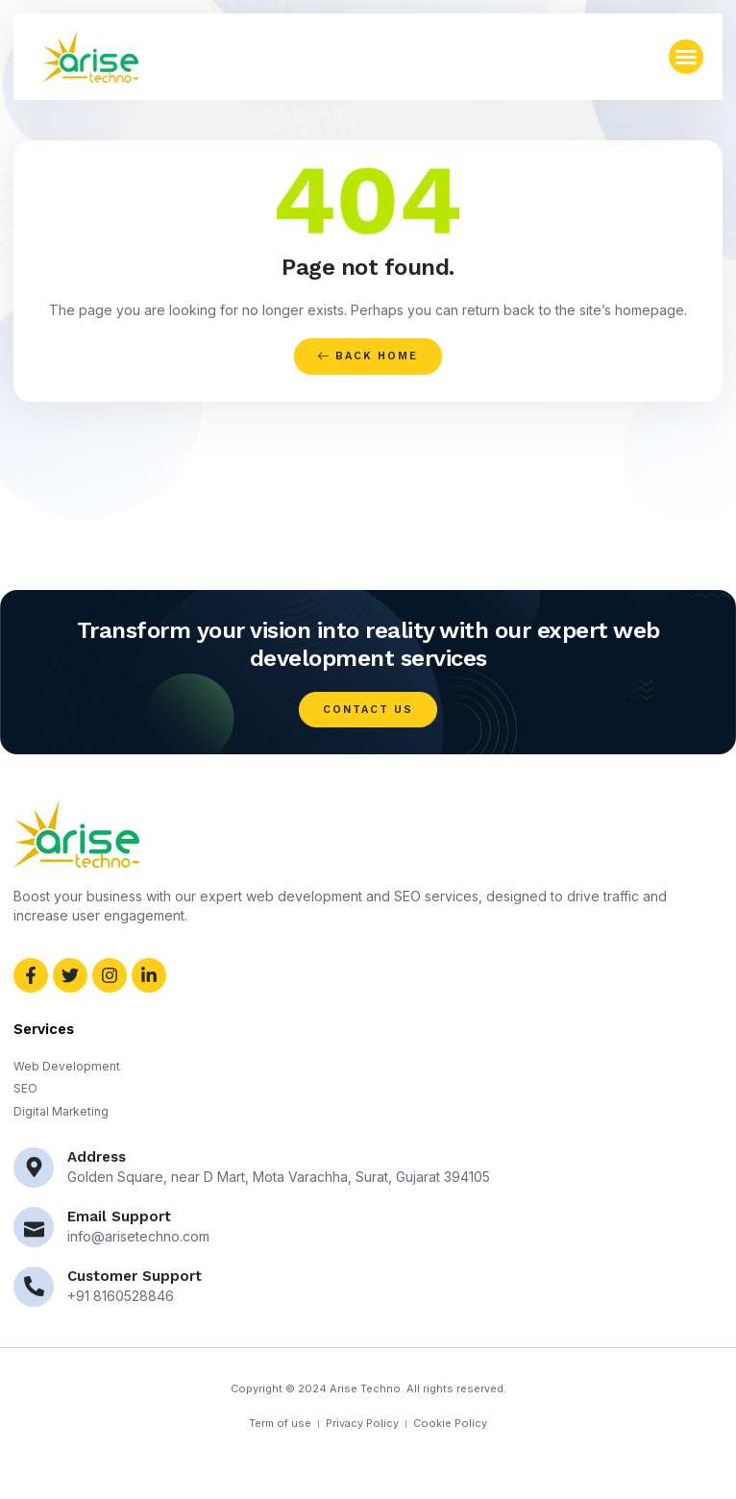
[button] (686, 56)
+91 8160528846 (120, 1296)
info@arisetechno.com (138, 1236)
